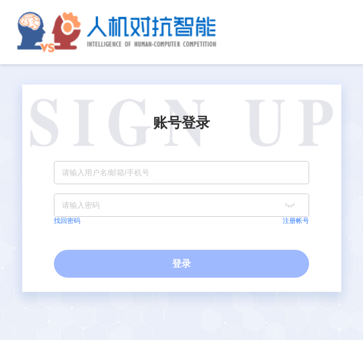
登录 (181, 263)
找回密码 (67, 220)
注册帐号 (296, 220)
